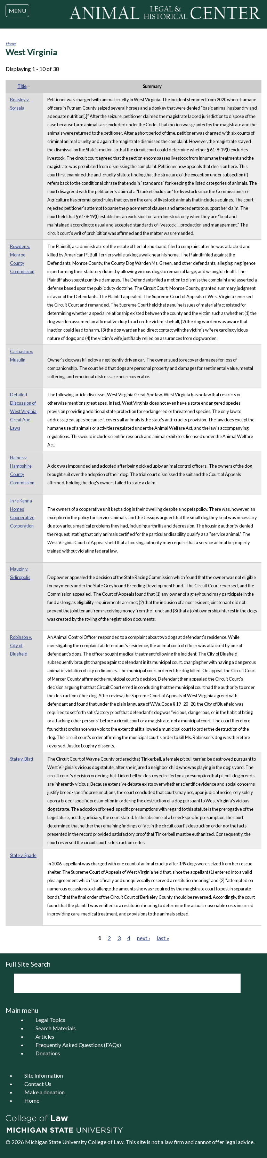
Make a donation (44, 1092)
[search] (117, 983)
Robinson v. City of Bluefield (21, 645)
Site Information (43, 1075)
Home (11, 43)
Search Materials (55, 1028)
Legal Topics (50, 1019)
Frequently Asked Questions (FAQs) (78, 1044)
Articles (44, 1036)
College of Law (105, 1142)
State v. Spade (23, 855)
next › (143, 938)
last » (163, 938)
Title (24, 86)
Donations (47, 1053)
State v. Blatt (21, 759)
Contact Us (37, 1083)
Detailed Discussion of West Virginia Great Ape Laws (23, 411)
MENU (17, 10)
